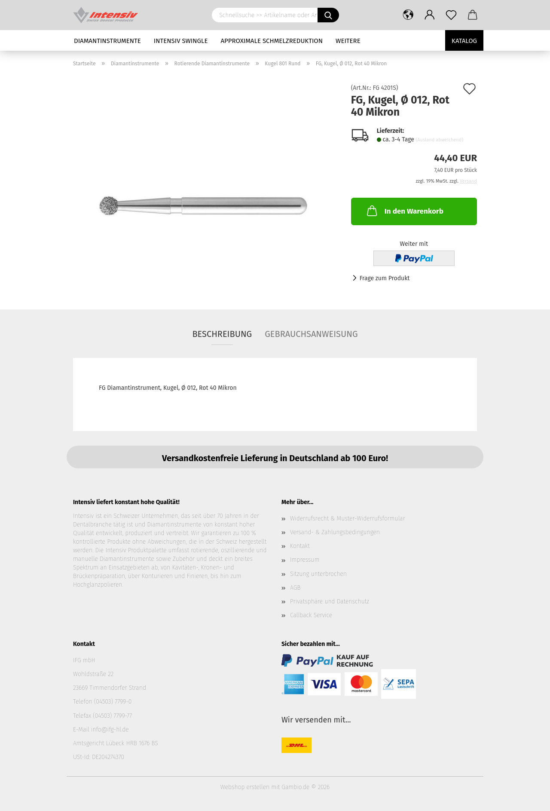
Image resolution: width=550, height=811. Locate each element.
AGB (295, 587)
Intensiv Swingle (181, 41)
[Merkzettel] (451, 15)
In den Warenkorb (404, 210)
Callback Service (311, 615)
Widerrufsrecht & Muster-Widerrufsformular (347, 518)
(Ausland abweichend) (439, 140)
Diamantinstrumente (107, 41)
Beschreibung (222, 334)
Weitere (348, 41)
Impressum (304, 559)
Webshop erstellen (244, 787)
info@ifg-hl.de (110, 729)
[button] (408, 15)
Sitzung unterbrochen (318, 574)
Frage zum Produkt (385, 278)
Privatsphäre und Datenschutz (329, 601)
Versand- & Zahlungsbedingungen (335, 532)
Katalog (464, 41)
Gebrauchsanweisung (311, 334)
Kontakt (300, 546)
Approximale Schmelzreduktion (272, 41)
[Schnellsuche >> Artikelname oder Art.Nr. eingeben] (328, 15)
